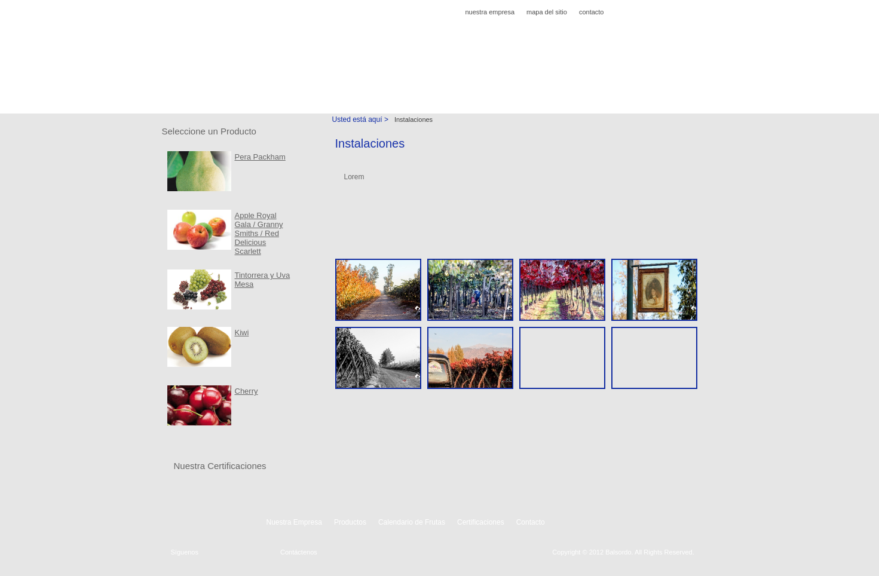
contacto (591, 12)
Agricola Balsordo (209, 44)
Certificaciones (441, 88)
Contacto (576, 88)
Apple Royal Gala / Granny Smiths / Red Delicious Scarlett (259, 233)
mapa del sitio (546, 12)
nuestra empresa (489, 12)
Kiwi (242, 332)
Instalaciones (514, 88)
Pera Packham (260, 156)
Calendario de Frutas (356, 88)
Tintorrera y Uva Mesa (262, 280)
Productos (278, 88)
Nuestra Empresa (207, 88)
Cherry (246, 391)
